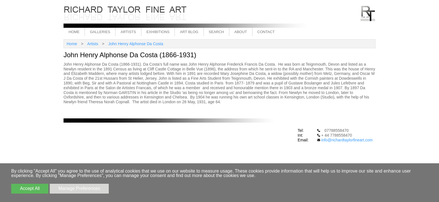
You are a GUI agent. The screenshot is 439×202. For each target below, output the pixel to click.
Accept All (30, 188)
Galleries (100, 32)
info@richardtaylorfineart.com (347, 140)
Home (74, 32)
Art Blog (189, 32)
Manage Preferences (79, 188)
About (240, 32)
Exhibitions (157, 32)
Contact (266, 32)
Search (216, 32)
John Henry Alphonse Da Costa (135, 44)
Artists (128, 32)
